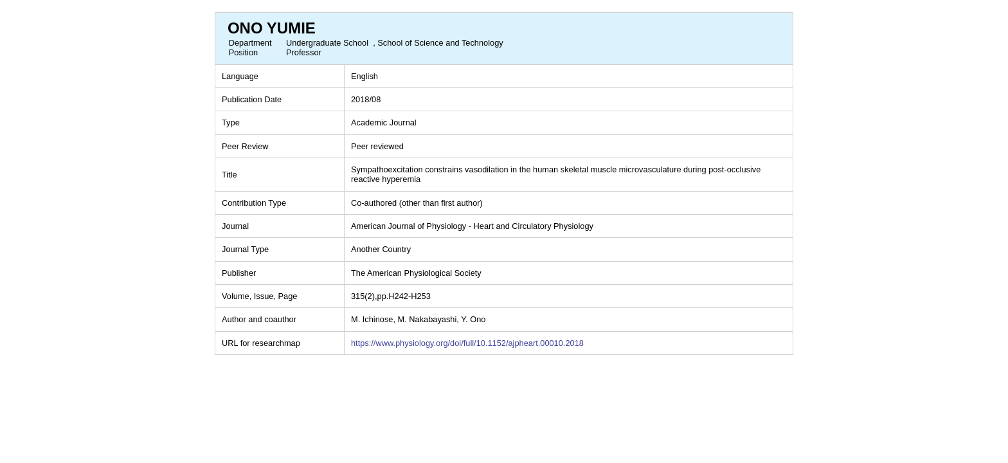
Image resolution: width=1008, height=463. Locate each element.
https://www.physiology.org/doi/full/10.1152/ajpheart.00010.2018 (467, 343)
